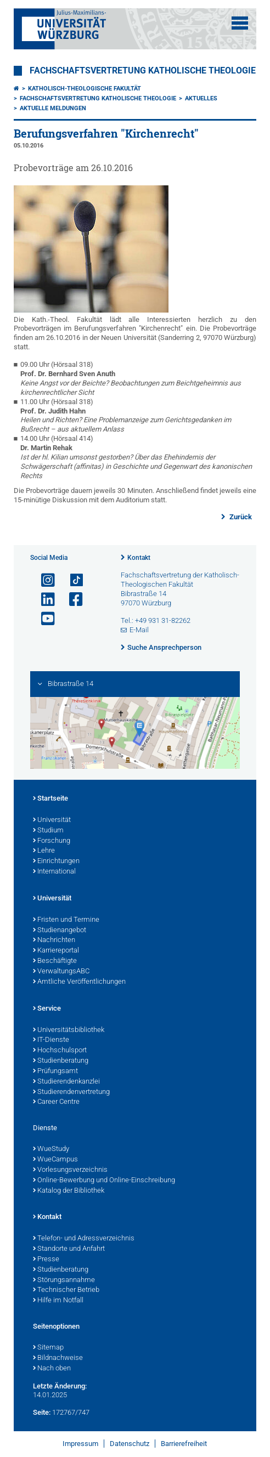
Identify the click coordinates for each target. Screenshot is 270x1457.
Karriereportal (56, 951)
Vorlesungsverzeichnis (70, 1170)
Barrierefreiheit (184, 1443)
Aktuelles (201, 98)
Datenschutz (129, 1443)
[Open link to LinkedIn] (43, 599)
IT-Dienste (51, 1040)
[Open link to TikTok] (71, 580)
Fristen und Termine (66, 920)
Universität (52, 820)
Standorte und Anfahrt (69, 1249)
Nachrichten (54, 940)
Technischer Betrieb (66, 1290)
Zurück (240, 517)
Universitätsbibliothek (68, 1030)
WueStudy (51, 1149)
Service (47, 1009)
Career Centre (56, 1102)
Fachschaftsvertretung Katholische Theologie (143, 71)
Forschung (51, 841)
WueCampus (55, 1160)
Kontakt (138, 558)
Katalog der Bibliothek (68, 1191)
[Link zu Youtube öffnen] (43, 618)
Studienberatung (60, 1061)
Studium (48, 831)
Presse (46, 1260)
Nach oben (52, 1369)
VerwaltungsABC (61, 972)
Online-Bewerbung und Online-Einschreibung (104, 1181)
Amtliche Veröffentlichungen (79, 982)
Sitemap (48, 1348)
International (54, 872)
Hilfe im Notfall (58, 1301)
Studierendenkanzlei (66, 1082)
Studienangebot (59, 931)
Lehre (44, 851)
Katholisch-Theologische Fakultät (84, 88)
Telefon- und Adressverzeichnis (83, 1239)
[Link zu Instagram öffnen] (43, 580)
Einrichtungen (56, 861)
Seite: (41, 1412)
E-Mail (139, 630)
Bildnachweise (58, 1358)
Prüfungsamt (55, 1071)
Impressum (80, 1443)
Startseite (50, 799)
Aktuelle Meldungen (53, 108)
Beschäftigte (55, 961)
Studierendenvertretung (71, 1092)
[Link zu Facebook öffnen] (71, 599)
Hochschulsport (60, 1051)
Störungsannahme (64, 1280)
